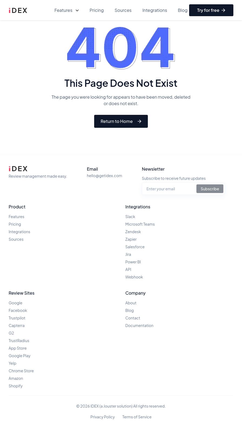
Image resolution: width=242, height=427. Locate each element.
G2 (11, 332)
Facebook (18, 310)
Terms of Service (137, 416)
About (131, 302)
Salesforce (135, 246)
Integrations (154, 10)
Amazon (16, 378)
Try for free (211, 10)
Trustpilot (17, 317)
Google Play (19, 355)
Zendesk (133, 231)
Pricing (97, 10)
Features (66, 10)
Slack (130, 216)
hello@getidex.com (104, 175)
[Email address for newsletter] (169, 189)
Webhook (134, 276)
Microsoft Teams (140, 224)
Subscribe (210, 188)
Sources (123, 10)
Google (15, 302)
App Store (18, 348)
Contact (132, 317)
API (128, 269)
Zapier (131, 239)
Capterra (17, 325)
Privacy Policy (102, 416)
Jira (128, 254)
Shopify (16, 385)
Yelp (12, 363)
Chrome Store (21, 370)
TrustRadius (19, 340)
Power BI (133, 261)
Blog (183, 10)
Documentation (139, 325)
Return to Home (121, 121)
